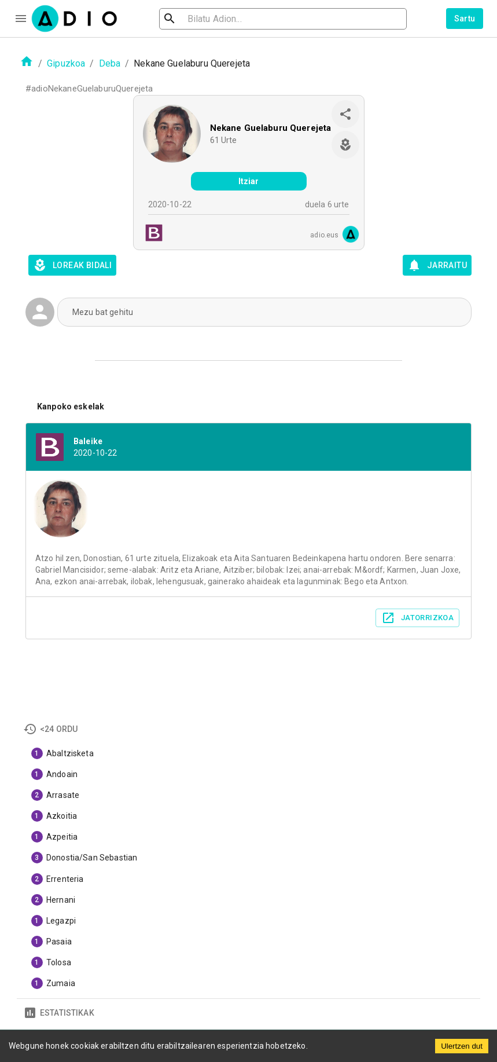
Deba (110, 63)
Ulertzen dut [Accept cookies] (462, 1046)
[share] (345, 114)
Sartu (465, 18)
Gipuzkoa (66, 63)
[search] (207, 19)
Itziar (248, 181)
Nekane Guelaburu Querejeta (271, 128)
